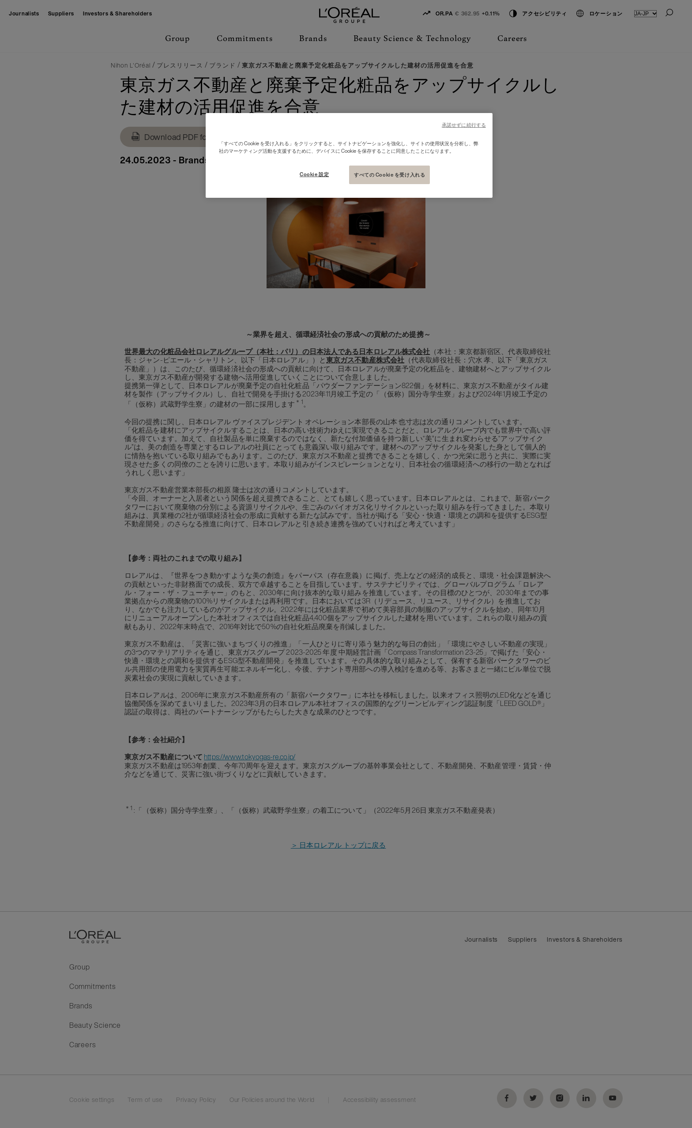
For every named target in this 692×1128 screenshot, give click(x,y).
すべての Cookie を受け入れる (389, 174)
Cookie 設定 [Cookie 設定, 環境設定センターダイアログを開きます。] (314, 174)
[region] (349, 155)
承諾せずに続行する (464, 125)
